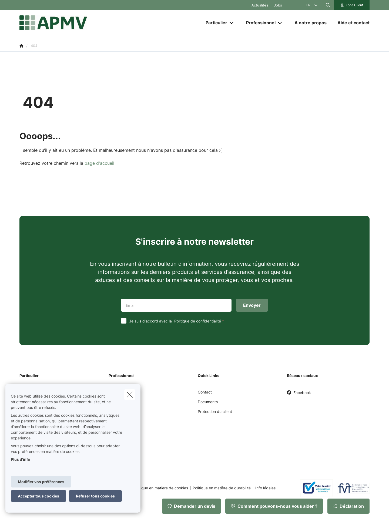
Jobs (278, 5)
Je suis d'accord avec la (177, 321)
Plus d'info (20, 459)
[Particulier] (214, 22)
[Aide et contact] (351, 22)
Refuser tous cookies (95, 496)
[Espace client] (352, 5)
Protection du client (215, 411)
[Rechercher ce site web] (328, 5)
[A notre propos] (310, 22)
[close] (129, 394)
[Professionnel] (259, 22)
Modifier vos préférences (41, 481)
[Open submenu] (232, 22)
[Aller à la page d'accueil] (73, 22)
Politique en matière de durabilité (222, 488)
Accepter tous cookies (38, 496)
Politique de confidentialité (197, 321)
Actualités (259, 5)
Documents (208, 401)
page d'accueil (99, 163)
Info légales (265, 488)
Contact (205, 392)
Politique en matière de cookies (160, 488)
